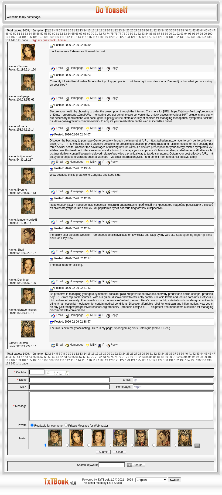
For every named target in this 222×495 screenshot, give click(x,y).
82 (139, 33)
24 (124, 30)
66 (77, 33)
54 (30, 33)
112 (67, 37)
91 (174, 33)
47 (213, 30)
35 (166, 30)
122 (122, 37)
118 (100, 37)
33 (159, 30)
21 (112, 30)
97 (197, 33)
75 (111, 33)
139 (7, 40)
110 (56, 37)
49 (10, 33)
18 (100, 30)
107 (40, 37)
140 (13, 40)
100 (210, 33)
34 (162, 30)
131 (171, 37)
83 (143, 33)
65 (73, 33)
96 (193, 33)
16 (92, 30)
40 (186, 30)
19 (104, 30)
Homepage (74, 68)
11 (73, 30)
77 (119, 33)
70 (92, 33)
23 (120, 30)
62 (61, 33)
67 (80, 33)
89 (166, 33)
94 (185, 33)
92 (178, 33)
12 (77, 30)
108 (46, 37)
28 (139, 30)
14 (85, 30)
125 (138, 37)
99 (205, 33)
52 (22, 33)
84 (146, 33)
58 (45, 33)
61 (57, 33)
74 (107, 33)
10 (69, 30)
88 (162, 33)
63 (65, 33)
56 (38, 33)
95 (189, 33)
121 (116, 37)
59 (49, 33)
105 (29, 37)
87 (158, 33)
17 (96, 30)
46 (209, 30)
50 (14, 33)
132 (176, 37)
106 (35, 37)
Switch (174, 485)
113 (73, 37)
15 (88, 30)
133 (182, 37)
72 (100, 33)
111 (62, 37)
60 (53, 33)
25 (127, 30)
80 (131, 33)
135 (193, 37)
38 (178, 30)
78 (123, 33)
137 (204, 37)
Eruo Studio (114, 488)
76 (115, 33)
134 (187, 37)
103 (18, 37)
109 (51, 37)
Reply (112, 68)
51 (18, 33)
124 (133, 37)
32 (155, 30)
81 (135, 33)
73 (104, 33)
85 (150, 33)
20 (108, 30)
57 (41, 33)
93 (182, 33)
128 (154, 37)
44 (201, 30)
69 (88, 33)
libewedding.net (95, 51)
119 (105, 37)
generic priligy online (110, 118)
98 (201, 33)
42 (193, 30)
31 (151, 30)
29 (143, 30)
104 (24, 37)
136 (198, 37)
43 (197, 30)
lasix (96, 300)
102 (13, 37)
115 (84, 37)
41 (190, 30)
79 (127, 33)
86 (154, 33)
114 (78, 37)
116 (89, 37)
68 (84, 33)
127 (149, 37)
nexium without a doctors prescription (142, 147)
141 (18, 40)
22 (116, 30)
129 (160, 37)
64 (69, 33)
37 (174, 30)
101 (7, 37)
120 (111, 37)
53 (26, 33)
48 (6, 33)
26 (131, 30)
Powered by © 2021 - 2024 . (108, 485)
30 (147, 30)
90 (170, 33)
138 (209, 37)
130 (165, 37)
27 (135, 30)
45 (205, 30)
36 (170, 30)
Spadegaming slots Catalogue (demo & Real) (142, 328)
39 (182, 30)
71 (96, 33)
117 (94, 37)
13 (81, 30)
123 (127, 37)
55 (34, 33)
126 (143, 37)
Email (57, 68)
